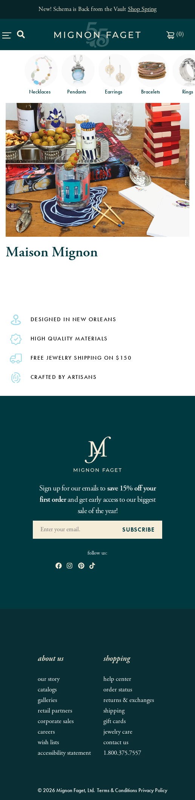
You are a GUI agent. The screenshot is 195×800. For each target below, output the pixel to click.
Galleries (47, 700)
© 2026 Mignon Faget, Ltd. (66, 790)
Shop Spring (142, 9)
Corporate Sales (56, 721)
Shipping (113, 711)
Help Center (117, 679)
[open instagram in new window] (69, 566)
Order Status (117, 690)
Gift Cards (114, 721)
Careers (46, 732)
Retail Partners (55, 711)
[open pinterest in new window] (81, 566)
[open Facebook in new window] (58, 566)
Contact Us (115, 742)
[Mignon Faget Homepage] (97, 454)
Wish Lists (48, 742)
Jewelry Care (117, 732)
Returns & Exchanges (128, 700)
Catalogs (47, 690)
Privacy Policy (152, 790)
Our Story (49, 679)
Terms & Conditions (117, 790)
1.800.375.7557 (122, 753)
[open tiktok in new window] (92, 566)
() (175, 34)
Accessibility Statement (64, 753)
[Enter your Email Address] (74, 530)
